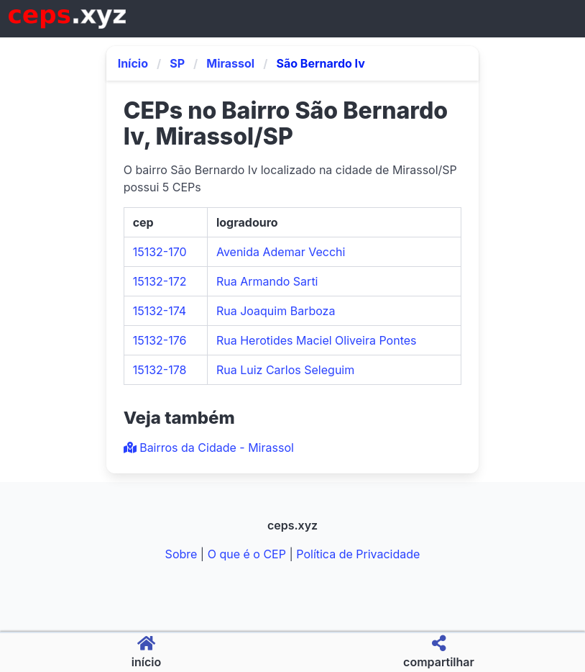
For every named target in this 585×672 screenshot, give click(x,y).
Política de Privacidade (358, 554)
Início (133, 63)
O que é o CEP (247, 554)
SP (177, 63)
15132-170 (160, 252)
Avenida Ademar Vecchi (280, 252)
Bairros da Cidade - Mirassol (209, 447)
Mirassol (230, 63)
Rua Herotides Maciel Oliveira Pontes (316, 340)
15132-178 (160, 370)
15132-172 (160, 281)
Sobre (181, 554)
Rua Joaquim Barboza (275, 311)
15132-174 (159, 311)
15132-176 (160, 340)
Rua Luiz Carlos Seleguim (285, 370)
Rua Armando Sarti (267, 281)
